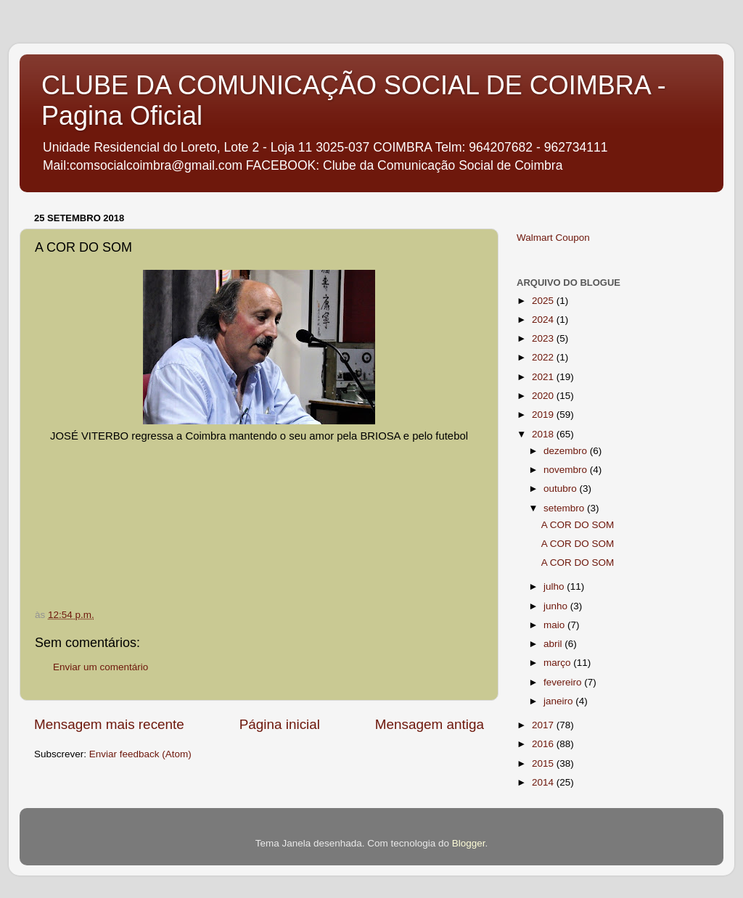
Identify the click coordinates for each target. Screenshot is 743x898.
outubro (561, 488)
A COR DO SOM (578, 524)
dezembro (566, 450)
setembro (565, 508)
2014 (544, 782)
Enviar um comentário (100, 667)
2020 (544, 395)
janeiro (559, 701)
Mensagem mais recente (109, 724)
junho (556, 606)
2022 (544, 357)
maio (555, 624)
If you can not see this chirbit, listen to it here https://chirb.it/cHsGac (271, 498)
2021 (544, 376)
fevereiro (563, 682)
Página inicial (279, 724)
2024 (544, 319)
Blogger (468, 843)
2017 (544, 725)
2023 (544, 338)
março (558, 662)
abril (554, 643)
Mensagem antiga (429, 724)
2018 (544, 434)
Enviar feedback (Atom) (140, 754)
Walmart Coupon (553, 237)
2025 (544, 300)
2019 (544, 414)
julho (555, 586)
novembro (566, 469)
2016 (544, 743)
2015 (544, 763)
